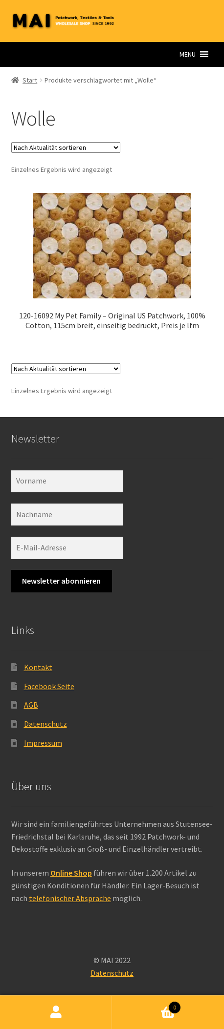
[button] (187, 54)
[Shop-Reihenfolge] (65, 147)
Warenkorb (146, 1005)
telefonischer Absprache (70, 898)
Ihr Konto (56, 1012)
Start (29, 80)
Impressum (43, 743)
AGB (31, 705)
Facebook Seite (49, 686)
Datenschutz (45, 724)
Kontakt (38, 667)
